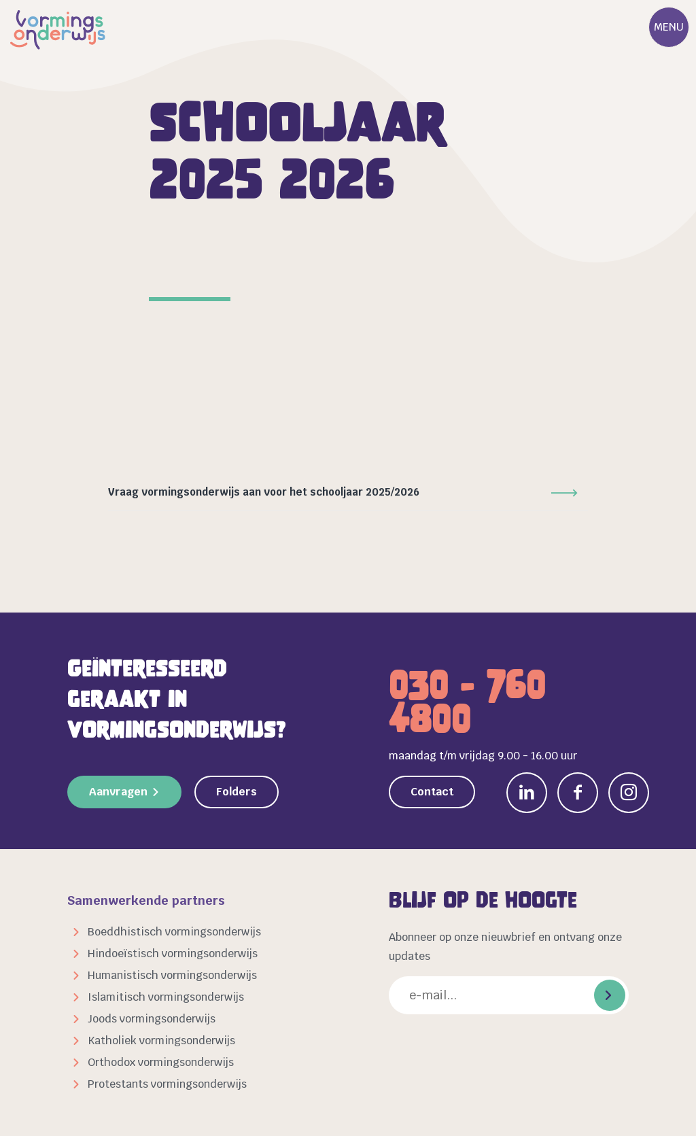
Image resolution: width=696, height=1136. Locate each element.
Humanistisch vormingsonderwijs (172, 975)
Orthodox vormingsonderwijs (161, 1062)
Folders (236, 792)
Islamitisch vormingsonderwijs (166, 997)
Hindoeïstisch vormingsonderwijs (173, 953)
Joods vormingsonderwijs (151, 1019)
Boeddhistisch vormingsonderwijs (174, 932)
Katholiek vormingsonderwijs (161, 1040)
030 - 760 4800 (467, 702)
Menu (669, 27)
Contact (432, 792)
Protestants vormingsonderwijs (167, 1084)
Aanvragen (118, 792)
